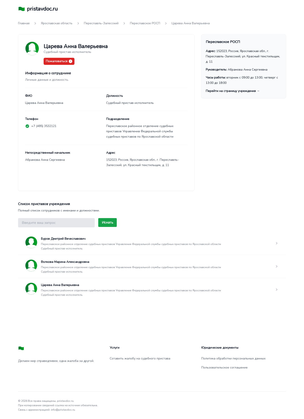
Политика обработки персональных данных (233, 358)
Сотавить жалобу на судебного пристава (140, 358)
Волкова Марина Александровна (65, 262)
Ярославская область (56, 23)
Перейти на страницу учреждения (233, 91)
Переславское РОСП (145, 23)
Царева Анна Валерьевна (60, 285)
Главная (24, 23)
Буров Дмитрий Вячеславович (63, 239)
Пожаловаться (59, 61)
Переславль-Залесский (101, 23)
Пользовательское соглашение (224, 367)
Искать (107, 222)
